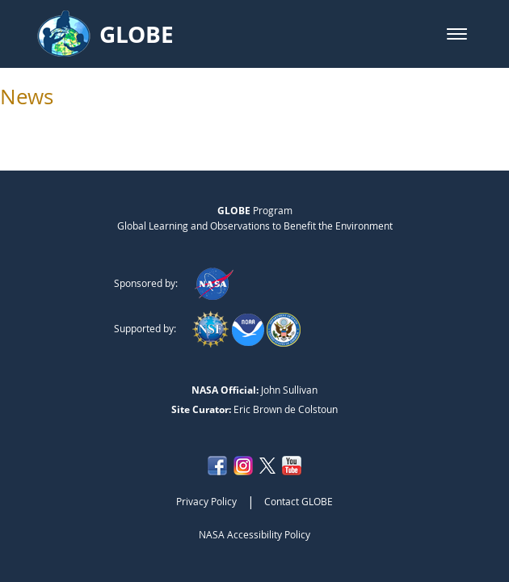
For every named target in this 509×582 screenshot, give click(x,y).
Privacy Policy (206, 501)
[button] (457, 34)
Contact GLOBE (298, 501)
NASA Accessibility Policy (254, 534)
